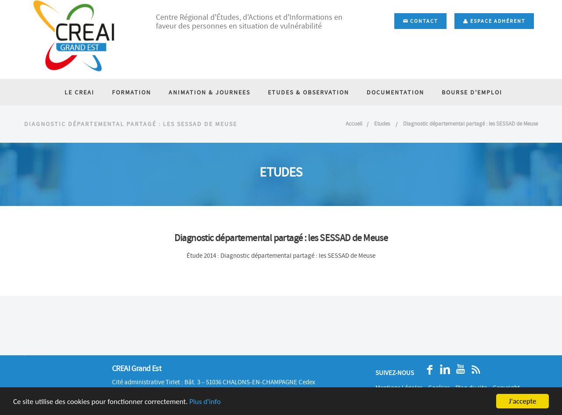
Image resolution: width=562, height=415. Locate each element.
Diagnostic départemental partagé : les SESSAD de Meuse (470, 123)
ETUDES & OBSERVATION (308, 92)
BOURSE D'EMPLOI (472, 92)
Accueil (354, 123)
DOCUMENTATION (395, 92)
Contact (420, 21)
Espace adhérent (494, 21)
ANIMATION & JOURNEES (209, 92)
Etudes (382, 123)
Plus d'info (204, 401)
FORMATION (131, 92)
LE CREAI (79, 92)
